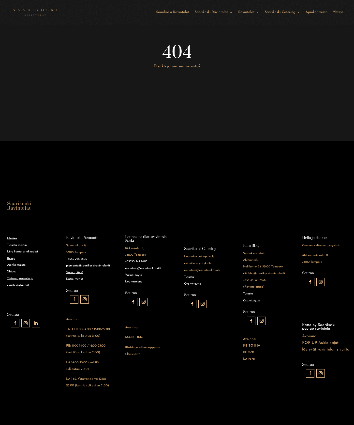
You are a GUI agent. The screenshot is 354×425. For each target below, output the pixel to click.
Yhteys (338, 12)
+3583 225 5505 (76, 259)
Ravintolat (246, 12)
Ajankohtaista (316, 12)
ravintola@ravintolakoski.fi (143, 268)
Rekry (11, 258)
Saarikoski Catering (280, 12)
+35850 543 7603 (136, 261)
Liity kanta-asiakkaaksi (22, 251)
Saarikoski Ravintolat (172, 12)
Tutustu (189, 277)
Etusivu (12, 238)
